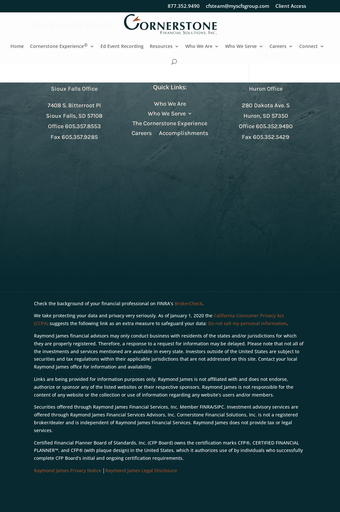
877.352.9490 (184, 6)
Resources (161, 46)
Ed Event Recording (122, 46)
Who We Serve (241, 46)
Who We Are (198, 46)
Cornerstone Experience (59, 46)
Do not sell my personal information (247, 323)
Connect (308, 46)
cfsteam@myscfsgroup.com (237, 6)
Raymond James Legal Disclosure (141, 470)
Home (17, 46)
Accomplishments (183, 134)
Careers (278, 46)
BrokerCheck (189, 303)
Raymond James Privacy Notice (67, 470)
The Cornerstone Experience (169, 124)
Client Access (290, 6)
